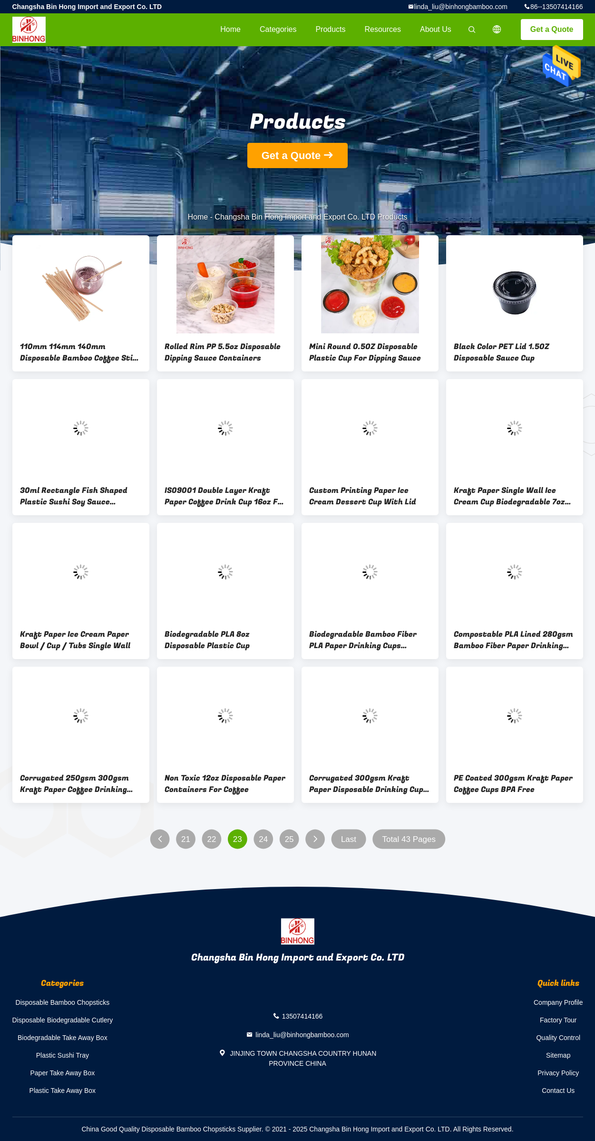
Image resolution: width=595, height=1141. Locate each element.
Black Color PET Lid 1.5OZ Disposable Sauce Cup (501, 352)
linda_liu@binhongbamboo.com (460, 6)
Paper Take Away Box (62, 1073)
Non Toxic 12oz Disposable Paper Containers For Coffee (225, 783)
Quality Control (558, 1037)
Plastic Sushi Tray (62, 1055)
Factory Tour (558, 1020)
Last (348, 839)
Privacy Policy (558, 1073)
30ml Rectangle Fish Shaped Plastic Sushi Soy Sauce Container (73, 496)
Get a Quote (552, 29)
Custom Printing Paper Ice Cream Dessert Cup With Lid (362, 496)
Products (330, 29)
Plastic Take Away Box (62, 1090)
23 (237, 839)
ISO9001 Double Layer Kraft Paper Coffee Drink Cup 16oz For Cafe (225, 496)
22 (211, 839)
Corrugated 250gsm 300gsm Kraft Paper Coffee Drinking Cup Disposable (74, 783)
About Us (435, 29)
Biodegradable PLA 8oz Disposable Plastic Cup (207, 640)
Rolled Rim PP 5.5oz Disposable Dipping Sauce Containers (223, 352)
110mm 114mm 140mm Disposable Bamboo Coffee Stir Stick (78, 352)
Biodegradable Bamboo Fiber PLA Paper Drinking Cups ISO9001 (363, 640)
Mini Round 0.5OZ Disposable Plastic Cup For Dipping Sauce (365, 352)
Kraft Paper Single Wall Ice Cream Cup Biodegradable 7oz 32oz (509, 496)
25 (288, 839)
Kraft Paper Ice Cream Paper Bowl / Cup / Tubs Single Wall (75, 640)
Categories (278, 29)
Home (230, 29)
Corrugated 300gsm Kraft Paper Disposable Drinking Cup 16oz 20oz (366, 783)
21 (185, 839)
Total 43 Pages (408, 839)
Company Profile (558, 1002)
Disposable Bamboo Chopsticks (63, 1002)
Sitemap (558, 1055)
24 (263, 839)
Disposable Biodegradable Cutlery (62, 1020)
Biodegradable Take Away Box (62, 1037)
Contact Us (558, 1090)
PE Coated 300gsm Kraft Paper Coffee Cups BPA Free (513, 783)
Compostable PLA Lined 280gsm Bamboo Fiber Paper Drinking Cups (513, 640)
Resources (383, 29)
